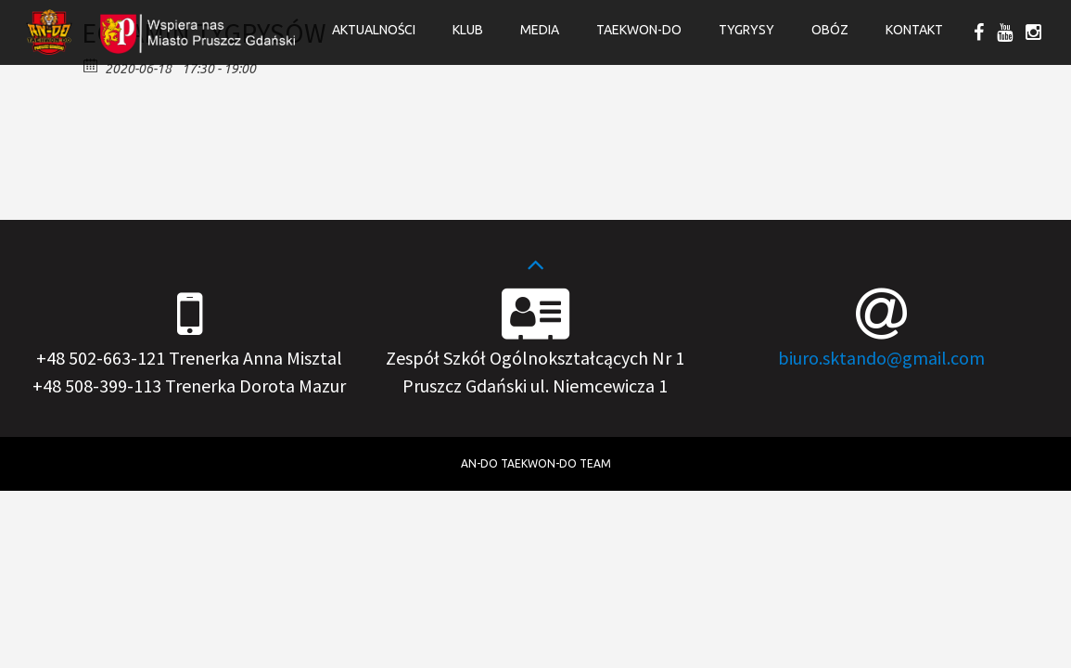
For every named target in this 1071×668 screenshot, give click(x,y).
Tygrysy (746, 29)
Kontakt (914, 29)
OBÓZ (829, 29)
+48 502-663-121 (100, 357)
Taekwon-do (639, 29)
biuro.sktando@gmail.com (881, 357)
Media (539, 29)
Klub (468, 29)
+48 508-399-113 (96, 385)
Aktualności (373, 29)
